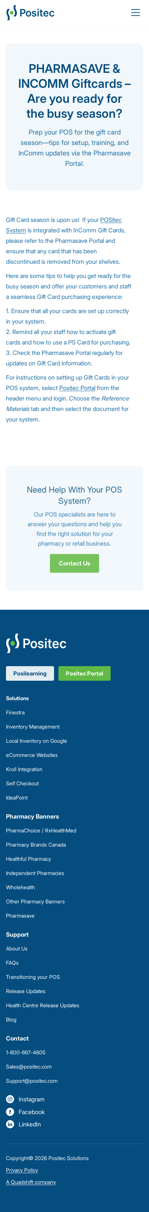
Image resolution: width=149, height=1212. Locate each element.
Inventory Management (33, 726)
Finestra (15, 712)
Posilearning (30, 673)
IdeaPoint (17, 797)
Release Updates (25, 991)
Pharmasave (20, 915)
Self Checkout (22, 783)
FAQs (12, 962)
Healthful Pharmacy (28, 859)
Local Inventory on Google (36, 741)
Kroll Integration (24, 769)
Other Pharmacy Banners (35, 901)
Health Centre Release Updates (42, 1005)
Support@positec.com (32, 1080)
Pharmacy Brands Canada (36, 844)
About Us (17, 948)
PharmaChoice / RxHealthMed (41, 830)
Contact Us (74, 565)
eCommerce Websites (32, 755)
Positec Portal (77, 388)
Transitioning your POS (33, 977)
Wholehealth (20, 887)
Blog (11, 1019)
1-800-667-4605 (25, 1052)
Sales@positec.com (29, 1066)
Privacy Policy (22, 1170)
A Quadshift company (31, 1182)
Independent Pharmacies (35, 873)
